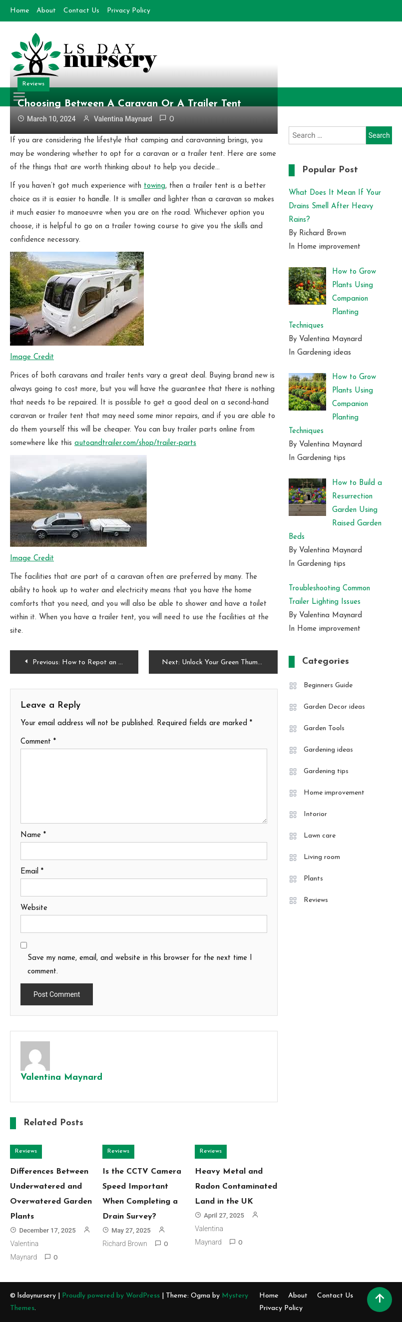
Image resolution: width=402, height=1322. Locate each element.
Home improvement (334, 793)
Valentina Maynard (123, 119)
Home (19, 10)
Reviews (33, 84)
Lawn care (320, 836)
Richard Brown (124, 1244)
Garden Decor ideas (334, 707)
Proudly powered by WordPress (112, 1296)
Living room (322, 857)
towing (154, 186)
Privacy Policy (128, 10)
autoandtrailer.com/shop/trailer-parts (135, 443)
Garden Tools (324, 728)
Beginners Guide (328, 685)
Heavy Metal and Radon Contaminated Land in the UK (236, 1187)
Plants (313, 878)
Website (33, 908)
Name (33, 835)
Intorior (315, 814)
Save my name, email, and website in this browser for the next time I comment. (139, 964)
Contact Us (81, 10)
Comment (38, 742)
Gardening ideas (328, 750)
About (46, 10)
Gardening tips (326, 771)
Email (31, 872)
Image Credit (32, 357)
